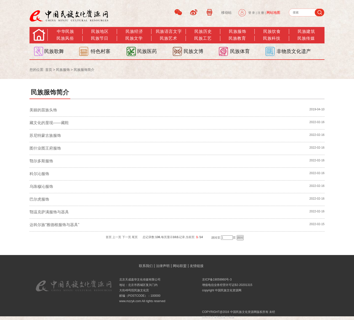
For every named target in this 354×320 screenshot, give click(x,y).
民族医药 (147, 51)
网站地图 (273, 12)
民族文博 (193, 51)
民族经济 (134, 31)
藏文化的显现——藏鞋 (49, 123)
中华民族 (65, 31)
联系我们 (146, 266)
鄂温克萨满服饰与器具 (49, 212)
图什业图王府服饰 (45, 148)
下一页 (126, 237)
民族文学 (134, 38)
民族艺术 (168, 38)
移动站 (226, 12)
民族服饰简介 (84, 70)
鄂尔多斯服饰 (41, 161)
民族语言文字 (169, 31)
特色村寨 (100, 51)
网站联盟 (180, 266)
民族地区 (99, 31)
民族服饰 (63, 70)
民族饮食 (271, 31)
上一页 (116, 237)
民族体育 (240, 51)
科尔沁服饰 (39, 174)
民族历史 (203, 31)
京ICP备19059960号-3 (217, 279)
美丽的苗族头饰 (43, 110)
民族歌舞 (54, 51)
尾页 (135, 237)
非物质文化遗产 (294, 51)
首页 (48, 70)
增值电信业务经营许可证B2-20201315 (227, 285)
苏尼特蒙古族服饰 (45, 135)
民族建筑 (306, 31)
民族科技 (271, 38)
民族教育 (237, 38)
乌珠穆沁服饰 (41, 186)
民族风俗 (65, 38)
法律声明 (163, 266)
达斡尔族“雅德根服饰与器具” (54, 225)
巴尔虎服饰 (39, 199)
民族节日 (99, 38)
